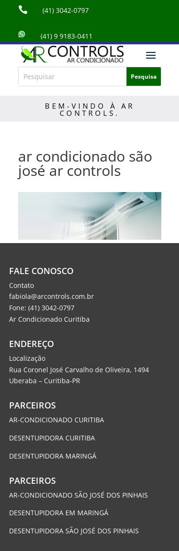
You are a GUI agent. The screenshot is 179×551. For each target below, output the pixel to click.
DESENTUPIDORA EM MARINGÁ (58, 512)
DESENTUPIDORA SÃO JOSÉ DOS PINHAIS (75, 530)
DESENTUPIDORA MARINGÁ (52, 455)
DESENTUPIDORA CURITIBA (52, 437)
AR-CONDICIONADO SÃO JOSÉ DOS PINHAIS (78, 495)
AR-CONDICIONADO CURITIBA (56, 419)
